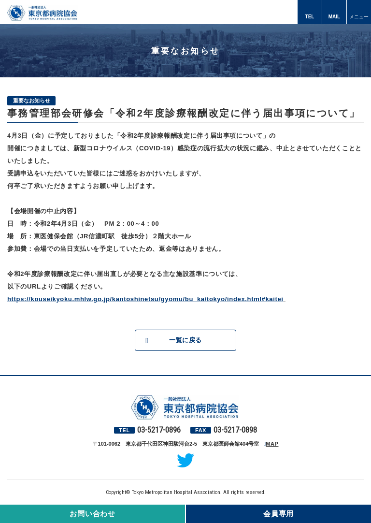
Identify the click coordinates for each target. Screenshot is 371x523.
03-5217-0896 (159, 430)
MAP (272, 444)
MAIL (334, 16)
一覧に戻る (185, 340)
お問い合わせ (92, 513)
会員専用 (278, 513)
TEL (309, 16)
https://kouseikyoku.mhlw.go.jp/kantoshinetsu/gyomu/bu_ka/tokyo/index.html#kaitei (145, 299)
